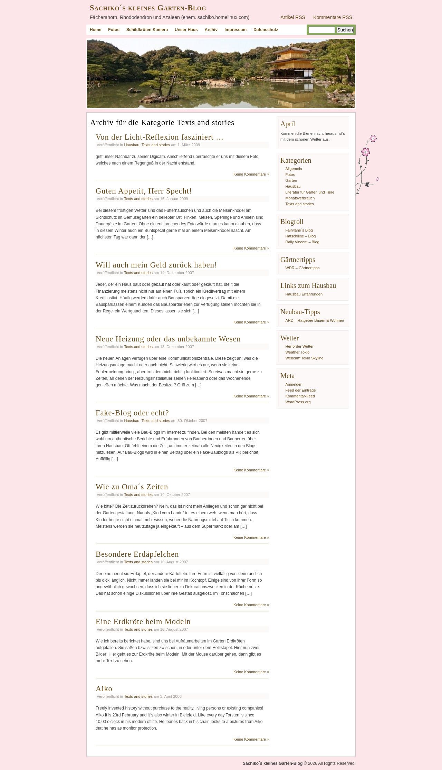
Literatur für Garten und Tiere (309, 192)
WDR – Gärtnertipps (302, 268)
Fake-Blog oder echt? (132, 413)
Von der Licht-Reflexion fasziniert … (160, 137)
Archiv (211, 29)
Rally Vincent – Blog (302, 242)
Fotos (113, 29)
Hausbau (131, 145)
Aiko (104, 688)
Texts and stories (156, 145)
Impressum (235, 29)
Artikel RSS (292, 17)
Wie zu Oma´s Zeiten (132, 486)
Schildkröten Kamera (147, 29)
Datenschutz (265, 29)
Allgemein (293, 169)
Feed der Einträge (300, 390)
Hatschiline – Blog (300, 236)
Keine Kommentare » (251, 174)
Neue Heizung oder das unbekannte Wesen (168, 339)
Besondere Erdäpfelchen (137, 554)
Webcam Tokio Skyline (304, 358)
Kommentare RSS (332, 17)
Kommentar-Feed (300, 396)
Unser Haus (186, 29)
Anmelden (293, 384)
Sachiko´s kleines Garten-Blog (148, 7)
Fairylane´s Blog (299, 230)
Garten (291, 180)
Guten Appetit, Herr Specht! (144, 191)
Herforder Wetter (299, 346)
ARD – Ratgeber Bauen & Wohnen (314, 320)
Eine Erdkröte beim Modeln (143, 621)
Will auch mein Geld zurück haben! (156, 265)
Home (95, 29)
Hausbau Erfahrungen (304, 294)
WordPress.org (297, 402)
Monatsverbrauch (300, 198)
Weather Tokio (297, 352)
